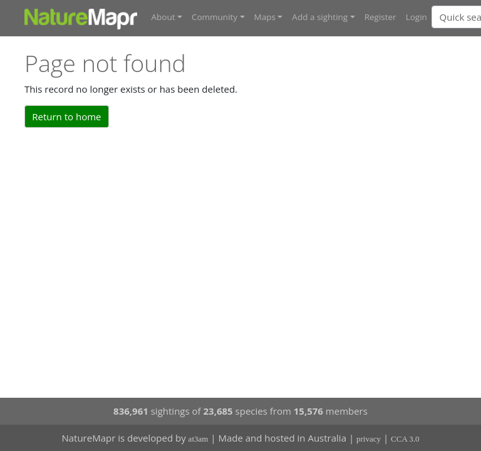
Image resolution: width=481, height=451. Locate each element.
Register (380, 17)
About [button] (163, 17)
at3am (199, 438)
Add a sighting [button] (320, 17)
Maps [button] (265, 17)
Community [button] (214, 17)
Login (416, 17)
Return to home (66, 116)
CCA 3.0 (405, 438)
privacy (368, 438)
